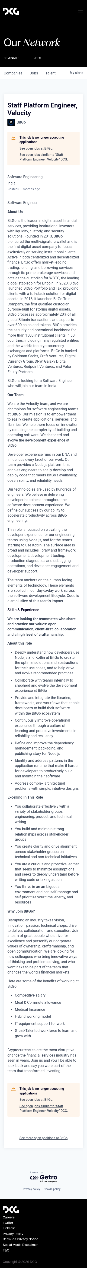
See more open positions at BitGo (43, 1138)
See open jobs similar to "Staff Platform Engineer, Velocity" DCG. (43, 157)
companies (13, 73)
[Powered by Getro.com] (44, 1177)
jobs (34, 73)
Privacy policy (31, 1189)
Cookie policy (52, 1189)
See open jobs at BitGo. (36, 148)
